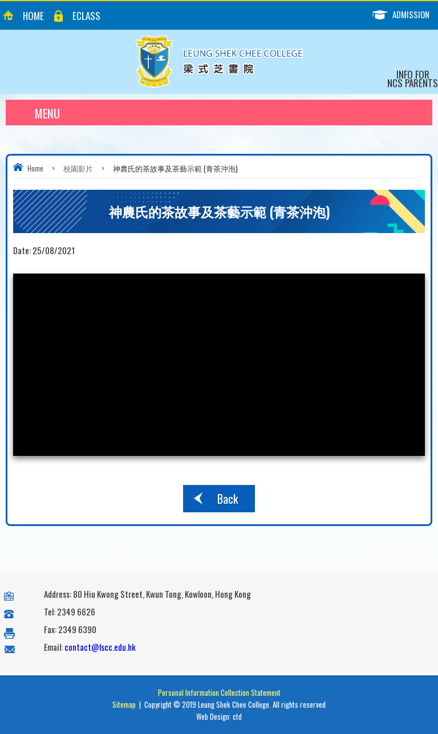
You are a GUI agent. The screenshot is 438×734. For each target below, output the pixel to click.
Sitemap (124, 704)
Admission (405, 14)
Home (33, 16)
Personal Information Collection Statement (219, 692)
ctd (237, 716)
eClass (86, 16)
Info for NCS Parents (412, 78)
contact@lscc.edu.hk (100, 647)
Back (227, 498)
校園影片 (78, 168)
